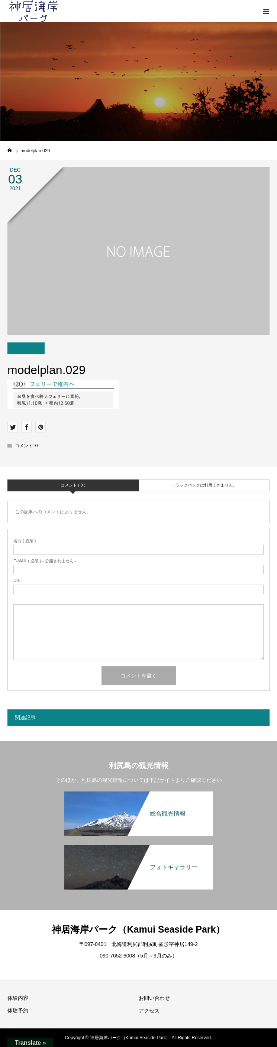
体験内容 (17, 998)
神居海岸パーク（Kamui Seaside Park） (138, 929)
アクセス (149, 1011)
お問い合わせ (154, 998)
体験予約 (17, 1011)
